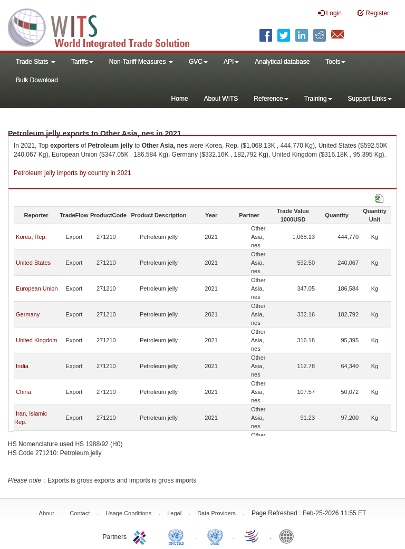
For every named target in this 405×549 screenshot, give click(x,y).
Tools (335, 61)
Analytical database (282, 61)
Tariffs (82, 61)
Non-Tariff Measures (141, 61)
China (23, 392)
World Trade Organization (252, 535)
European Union (37, 288)
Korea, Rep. (31, 237)
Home (179, 98)
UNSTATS (215, 535)
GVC (198, 61)
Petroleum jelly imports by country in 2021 (72, 173)
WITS (105, 26)
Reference (271, 98)
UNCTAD (178, 535)
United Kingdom (36, 340)
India (22, 366)
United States (33, 262)
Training (318, 98)
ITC (141, 535)
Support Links (370, 98)
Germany (28, 314)
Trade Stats (35, 61)
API (231, 61)
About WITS (221, 98)
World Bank (289, 535)
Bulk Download (37, 80)
